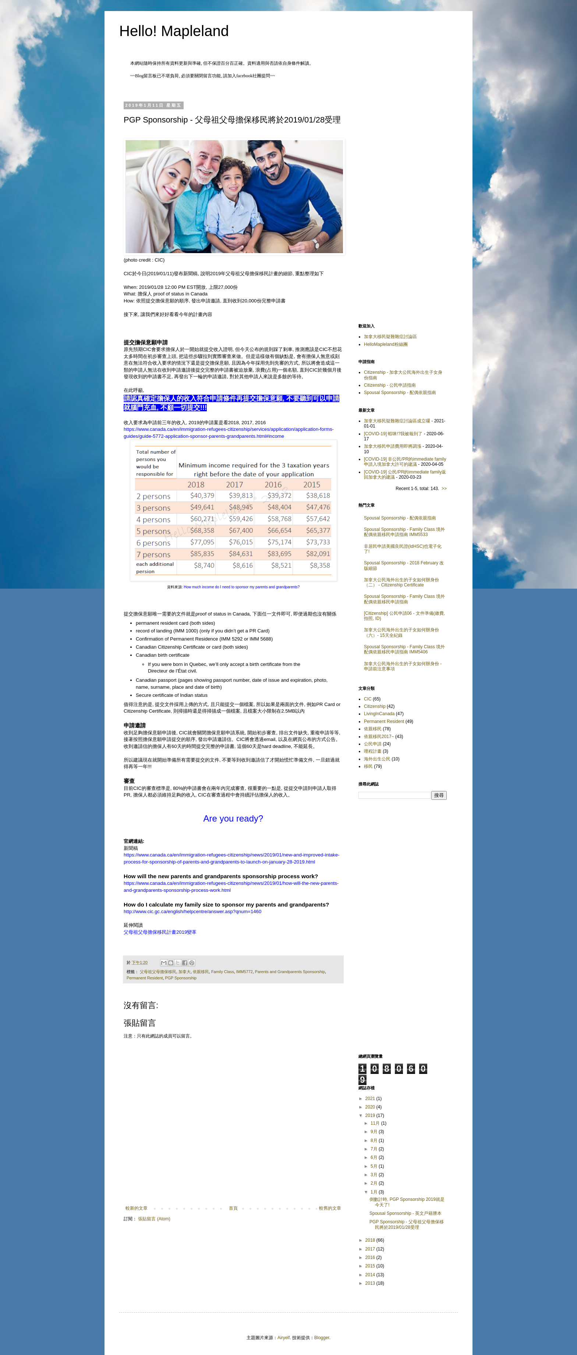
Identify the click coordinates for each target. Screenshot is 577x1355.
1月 (375, 1192)
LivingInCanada (379, 713)
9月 (375, 1131)
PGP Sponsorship (181, 978)
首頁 (233, 1208)
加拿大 (184, 971)
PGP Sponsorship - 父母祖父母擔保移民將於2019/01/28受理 (406, 1224)
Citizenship (375, 706)
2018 (370, 1240)
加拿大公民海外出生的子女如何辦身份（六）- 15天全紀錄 (401, 632)
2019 (370, 1115)
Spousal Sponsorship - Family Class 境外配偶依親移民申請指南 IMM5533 (404, 532)
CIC (368, 699)
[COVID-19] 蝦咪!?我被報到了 (393, 433)
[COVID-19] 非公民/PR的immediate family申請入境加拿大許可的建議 (405, 462)
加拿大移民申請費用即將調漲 (392, 446)
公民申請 (373, 743)
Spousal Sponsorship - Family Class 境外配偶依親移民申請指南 (404, 599)
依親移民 (201, 971)
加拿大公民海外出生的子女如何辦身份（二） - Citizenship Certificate (401, 582)
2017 (370, 1249)
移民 (368, 766)
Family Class (222, 971)
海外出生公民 (377, 759)
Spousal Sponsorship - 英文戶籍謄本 (405, 1213)
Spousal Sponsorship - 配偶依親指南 (400, 392)
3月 (375, 1174)
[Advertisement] (402, 202)
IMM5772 (244, 971)
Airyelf (283, 1337)
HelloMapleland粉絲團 (386, 344)
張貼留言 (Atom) (154, 1218)
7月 (375, 1149)
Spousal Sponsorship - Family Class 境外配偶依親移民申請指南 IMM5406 (404, 649)
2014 (370, 1274)
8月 (375, 1140)
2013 (370, 1283)
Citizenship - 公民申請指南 (390, 385)
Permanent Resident (145, 978)
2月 (375, 1183)
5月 (375, 1166)
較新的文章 (136, 1208)
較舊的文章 (330, 1208)
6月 (375, 1157)
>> (444, 488)
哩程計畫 (373, 751)
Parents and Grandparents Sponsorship (290, 971)
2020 (370, 1107)
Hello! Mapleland (174, 31)
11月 (376, 1123)
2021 (370, 1098)
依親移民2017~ (379, 736)
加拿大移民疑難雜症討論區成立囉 (397, 420)
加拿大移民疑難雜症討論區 (390, 336)
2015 (370, 1266)
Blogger (321, 1337)
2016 (370, 1257)
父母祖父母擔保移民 (158, 971)
